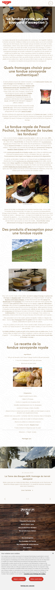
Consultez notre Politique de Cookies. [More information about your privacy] (35, 574)
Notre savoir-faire (27, 524)
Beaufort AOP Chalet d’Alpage (14, 300)
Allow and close (36, 579)
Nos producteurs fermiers (27, 527)
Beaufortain (7, 301)
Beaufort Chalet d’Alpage (16, 149)
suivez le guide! (26, 111)
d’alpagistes (8, 311)
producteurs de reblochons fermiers (28, 161)
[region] (27, 570)
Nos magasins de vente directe (27, 544)
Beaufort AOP (29, 85)
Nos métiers (27, 547)
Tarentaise (17, 301)
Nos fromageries (27, 538)
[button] (5, 499)
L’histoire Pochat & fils (27, 521)
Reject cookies (19, 579)
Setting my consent (27, 586)
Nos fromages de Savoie (27, 541)
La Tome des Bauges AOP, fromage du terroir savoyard (27, 477)
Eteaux (29, 101)
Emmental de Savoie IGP (11, 87)
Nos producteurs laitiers (27, 531)
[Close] (53, 553)
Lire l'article (26, 490)
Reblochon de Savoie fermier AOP (20, 167)
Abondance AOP (25, 87)
